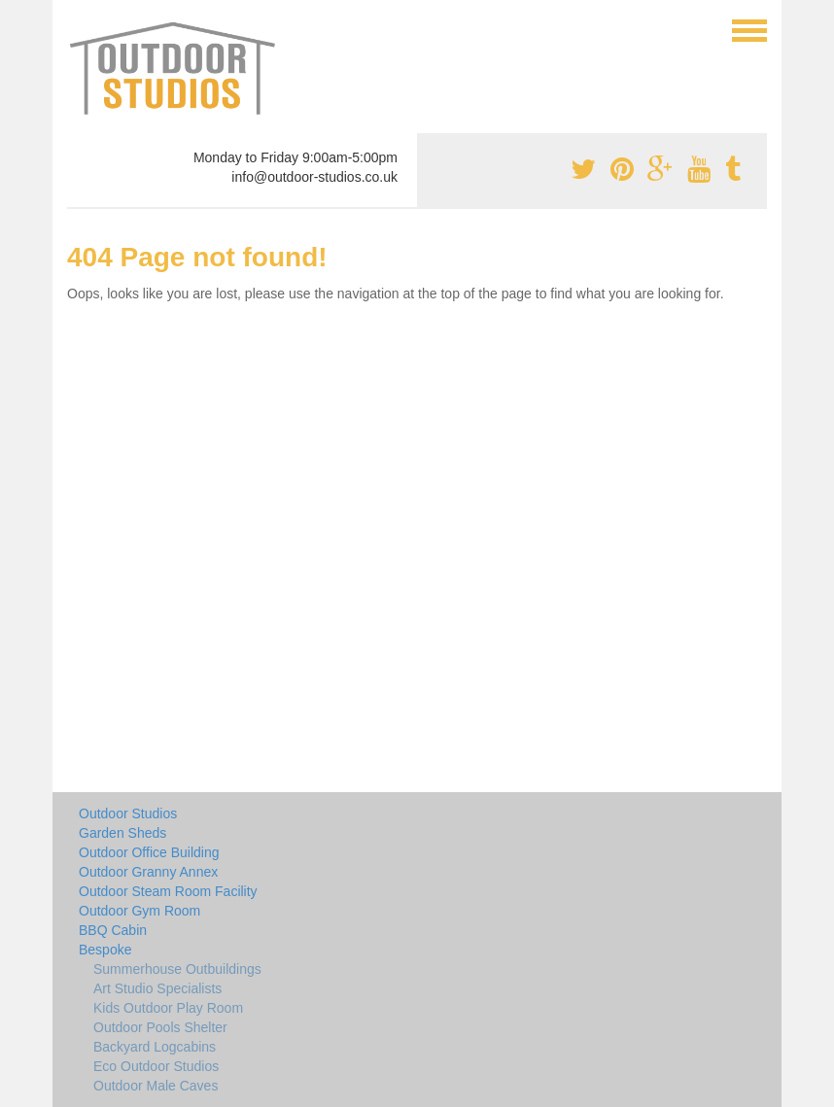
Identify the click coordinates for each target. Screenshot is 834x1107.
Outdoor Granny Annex (148, 872)
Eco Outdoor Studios (156, 1066)
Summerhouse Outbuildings (177, 969)
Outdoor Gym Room (139, 910)
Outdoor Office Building (149, 852)
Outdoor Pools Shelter (160, 1027)
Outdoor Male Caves (155, 1085)
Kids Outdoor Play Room (168, 1008)
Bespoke (105, 949)
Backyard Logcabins (154, 1047)
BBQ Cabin (113, 930)
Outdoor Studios (128, 813)
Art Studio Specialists (157, 988)
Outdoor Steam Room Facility (168, 891)
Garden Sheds (122, 833)
